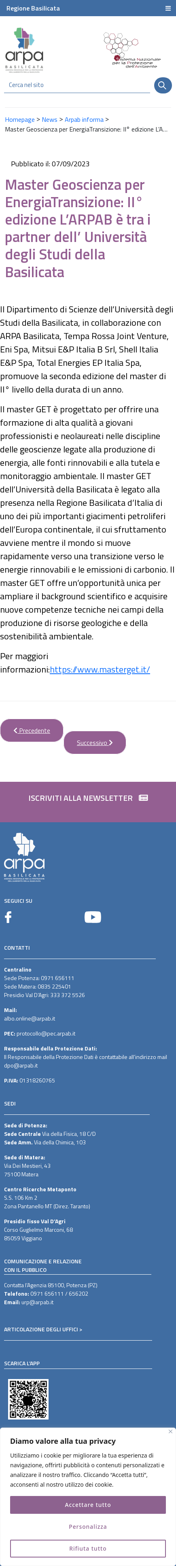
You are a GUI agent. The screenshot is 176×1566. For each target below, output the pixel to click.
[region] (88, 1497)
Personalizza (88, 1526)
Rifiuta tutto (88, 1548)
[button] (88, 802)
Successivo (88, 739)
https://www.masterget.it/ (100, 669)
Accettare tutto (88, 1505)
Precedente (25, 727)
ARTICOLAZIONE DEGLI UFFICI (41, 1329)
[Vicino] (170, 1431)
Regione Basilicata (33, 8)
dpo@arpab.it (21, 1065)
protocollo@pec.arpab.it (46, 1033)
